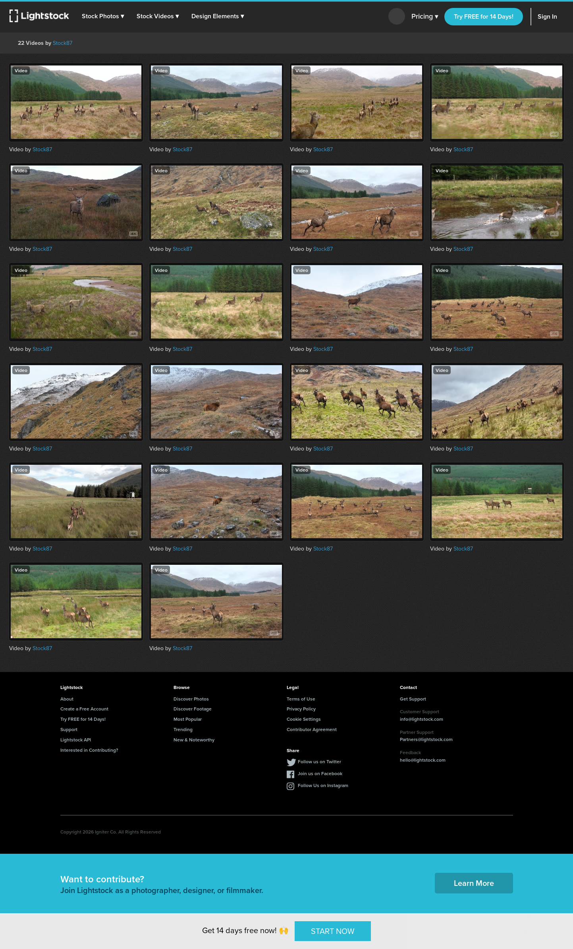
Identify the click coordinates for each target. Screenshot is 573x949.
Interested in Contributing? (89, 750)
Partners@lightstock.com (426, 739)
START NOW (333, 931)
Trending (183, 729)
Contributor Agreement (312, 729)
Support (68, 729)
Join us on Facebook (320, 773)
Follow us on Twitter (319, 761)
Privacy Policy (301, 708)
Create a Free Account (84, 708)
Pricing (424, 16)
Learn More (474, 883)
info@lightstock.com (421, 719)
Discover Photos (191, 698)
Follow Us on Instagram (323, 785)
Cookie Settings (304, 719)
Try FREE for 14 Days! (483, 16)
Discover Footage (193, 708)
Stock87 (62, 43)
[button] (103, 16)
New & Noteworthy (194, 739)
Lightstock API (75, 739)
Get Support (413, 698)
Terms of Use (301, 698)
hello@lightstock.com (423, 760)
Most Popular (188, 719)
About (66, 698)
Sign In (547, 16)
